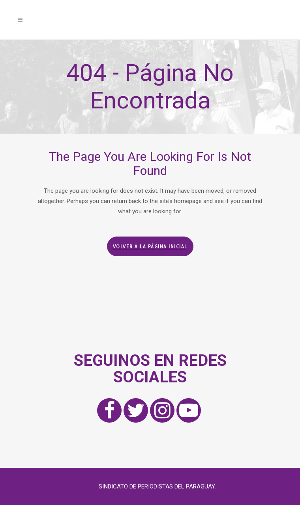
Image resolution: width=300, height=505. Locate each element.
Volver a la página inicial (150, 246)
